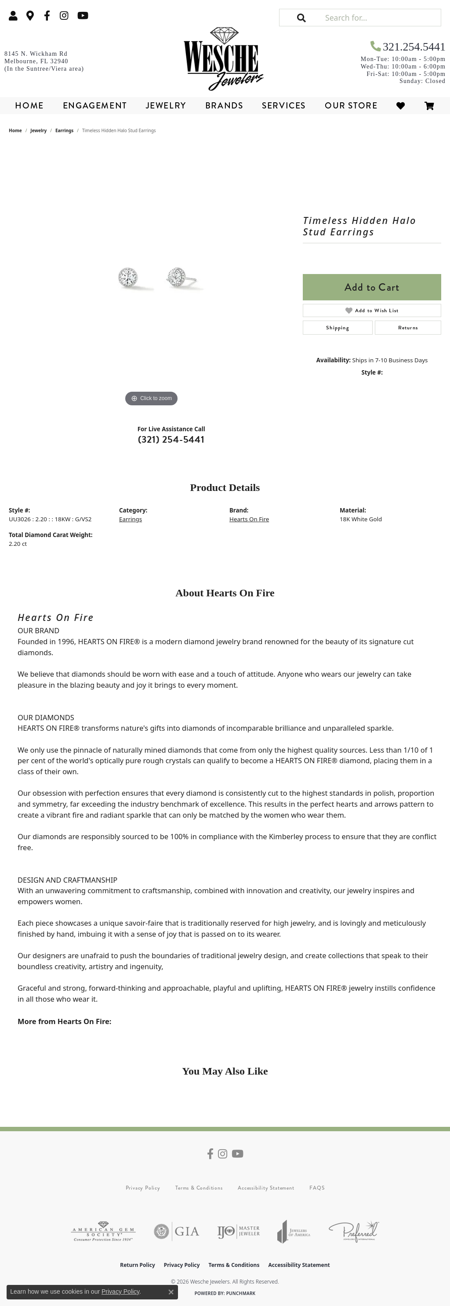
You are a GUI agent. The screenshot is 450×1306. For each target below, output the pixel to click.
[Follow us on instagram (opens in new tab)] (64, 15)
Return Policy (137, 1265)
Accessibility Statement (266, 1188)
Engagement (95, 105)
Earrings (64, 130)
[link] (30, 15)
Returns (408, 328)
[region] (151, 277)
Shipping (337, 328)
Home (29, 105)
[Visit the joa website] (294, 1231)
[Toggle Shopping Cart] (430, 105)
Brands (224, 105)
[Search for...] (382, 17)
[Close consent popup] (171, 1292)
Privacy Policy (143, 1188)
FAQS (316, 1188)
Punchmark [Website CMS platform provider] (241, 1293)
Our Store (351, 105)
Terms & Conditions (198, 1188)
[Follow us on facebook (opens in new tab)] (47, 15)
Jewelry (166, 105)
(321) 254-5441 (171, 439)
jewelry (38, 130)
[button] (13, 15)
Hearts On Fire (249, 519)
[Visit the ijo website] (238, 1231)
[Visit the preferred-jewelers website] (354, 1231)
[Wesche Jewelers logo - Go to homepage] (225, 56)
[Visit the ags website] (103, 1231)
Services (284, 105)
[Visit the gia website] (177, 1231)
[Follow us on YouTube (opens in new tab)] (82, 15)
